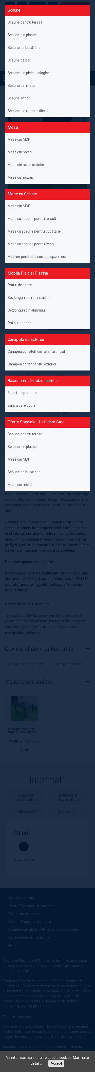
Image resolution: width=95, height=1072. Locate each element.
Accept (56, 1063)
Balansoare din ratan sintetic (33, 380)
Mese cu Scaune (22, 194)
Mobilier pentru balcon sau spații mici (37, 257)
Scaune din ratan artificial (28, 111)
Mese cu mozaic (21, 177)
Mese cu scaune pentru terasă (32, 219)
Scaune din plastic (22, 35)
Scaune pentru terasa (25, 22)
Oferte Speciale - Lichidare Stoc (36, 422)
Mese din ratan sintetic (26, 165)
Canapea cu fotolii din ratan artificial (36, 351)
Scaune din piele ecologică (29, 73)
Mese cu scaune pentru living (31, 244)
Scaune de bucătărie (24, 48)
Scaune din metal (21, 86)
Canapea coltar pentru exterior (32, 364)
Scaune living (18, 98)
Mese (13, 127)
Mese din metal (20, 152)
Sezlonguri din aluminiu (26, 310)
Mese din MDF (19, 139)
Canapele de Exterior (26, 339)
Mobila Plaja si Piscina (28, 273)
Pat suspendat (19, 323)
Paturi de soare (20, 285)
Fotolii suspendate (22, 393)
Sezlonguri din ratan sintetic (30, 298)
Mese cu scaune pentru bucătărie (34, 231)
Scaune (14, 10)
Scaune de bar (19, 60)
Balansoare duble (21, 405)
